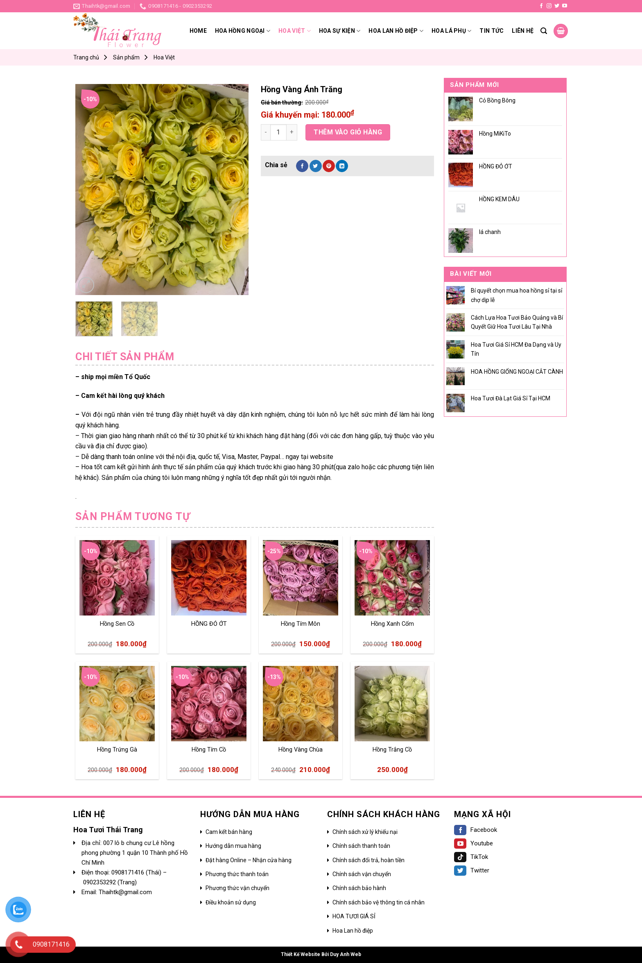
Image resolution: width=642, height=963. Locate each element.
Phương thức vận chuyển (237, 888)
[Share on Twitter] (316, 166)
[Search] (543, 31)
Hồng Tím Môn (300, 623)
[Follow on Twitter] (556, 6)
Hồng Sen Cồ (117, 623)
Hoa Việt (294, 31)
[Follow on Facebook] (541, 6)
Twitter (471, 870)
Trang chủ (86, 57)
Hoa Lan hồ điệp (352, 930)
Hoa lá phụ (451, 31)
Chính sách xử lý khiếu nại (365, 832)
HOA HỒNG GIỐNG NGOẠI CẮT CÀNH (517, 371)
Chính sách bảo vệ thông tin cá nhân (378, 902)
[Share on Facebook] (302, 166)
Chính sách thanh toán (361, 846)
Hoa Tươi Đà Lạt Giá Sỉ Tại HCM (510, 398)
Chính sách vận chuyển (361, 874)
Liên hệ (522, 30)
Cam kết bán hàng (229, 832)
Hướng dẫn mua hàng (233, 846)
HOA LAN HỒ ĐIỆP (395, 31)
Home (198, 30)
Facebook (475, 830)
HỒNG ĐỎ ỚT (209, 623)
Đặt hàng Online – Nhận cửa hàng (249, 860)
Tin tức (491, 30)
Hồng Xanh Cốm (392, 623)
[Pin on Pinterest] (329, 166)
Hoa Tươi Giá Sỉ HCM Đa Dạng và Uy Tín (516, 349)
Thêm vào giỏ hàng (348, 132)
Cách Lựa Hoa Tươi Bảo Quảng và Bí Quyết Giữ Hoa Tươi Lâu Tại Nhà (517, 322)
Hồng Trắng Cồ (392, 749)
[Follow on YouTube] (564, 6)
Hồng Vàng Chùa (300, 749)
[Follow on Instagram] (549, 6)
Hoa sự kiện (340, 31)
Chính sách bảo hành (359, 888)
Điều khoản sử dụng (231, 902)
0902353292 (100, 882)
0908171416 (128, 872)
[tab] (124, 357)
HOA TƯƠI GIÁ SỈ (353, 916)
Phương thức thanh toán (237, 874)
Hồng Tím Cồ (209, 749)
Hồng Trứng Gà (117, 749)
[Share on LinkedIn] (342, 166)
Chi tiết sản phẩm (124, 357)
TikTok (471, 857)
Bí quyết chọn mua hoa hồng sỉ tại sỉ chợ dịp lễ (516, 295)
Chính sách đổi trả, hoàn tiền (368, 860)
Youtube (473, 843)
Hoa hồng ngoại (242, 31)
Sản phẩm (126, 57)
